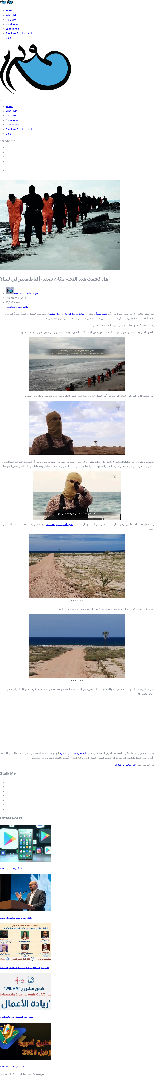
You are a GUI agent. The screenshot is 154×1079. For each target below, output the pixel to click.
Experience (12, 29)
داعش (25, 307)
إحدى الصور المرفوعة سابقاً (60, 524)
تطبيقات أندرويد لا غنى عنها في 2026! (12, 868)
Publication (12, 24)
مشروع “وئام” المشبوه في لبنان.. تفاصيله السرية (16, 1017)
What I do (11, 15)
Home (9, 10)
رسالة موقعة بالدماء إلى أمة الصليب (67, 314)
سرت (18, 307)
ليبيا (13, 307)
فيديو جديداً (102, 314)
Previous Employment (19, 33)
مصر (8, 307)
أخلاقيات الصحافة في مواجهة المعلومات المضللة (16, 918)
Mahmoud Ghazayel (26, 293)
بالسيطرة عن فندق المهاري (73, 753)
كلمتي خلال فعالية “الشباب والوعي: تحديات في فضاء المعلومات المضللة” (24, 968)
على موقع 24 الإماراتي (125, 764)
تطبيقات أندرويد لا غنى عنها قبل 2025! (13, 1067)
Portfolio (11, 19)
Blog (8, 38)
